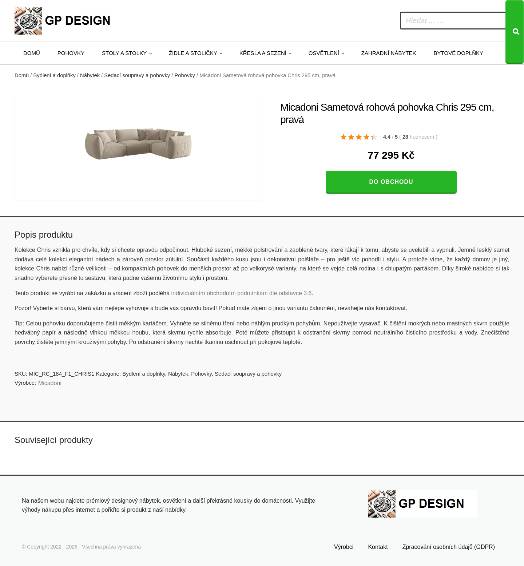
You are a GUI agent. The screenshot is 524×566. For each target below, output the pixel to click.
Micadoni (49, 383)
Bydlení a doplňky (54, 75)
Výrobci (343, 546)
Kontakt (378, 546)
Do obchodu (391, 182)
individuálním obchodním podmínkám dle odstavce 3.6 (241, 293)
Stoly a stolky (124, 53)
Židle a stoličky (193, 53)
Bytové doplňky (458, 53)
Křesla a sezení (262, 53)
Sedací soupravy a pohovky (137, 75)
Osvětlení (324, 53)
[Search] (514, 32)
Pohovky (70, 53)
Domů (31, 53)
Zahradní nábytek (388, 53)
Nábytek (90, 75)
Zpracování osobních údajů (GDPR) (448, 546)
